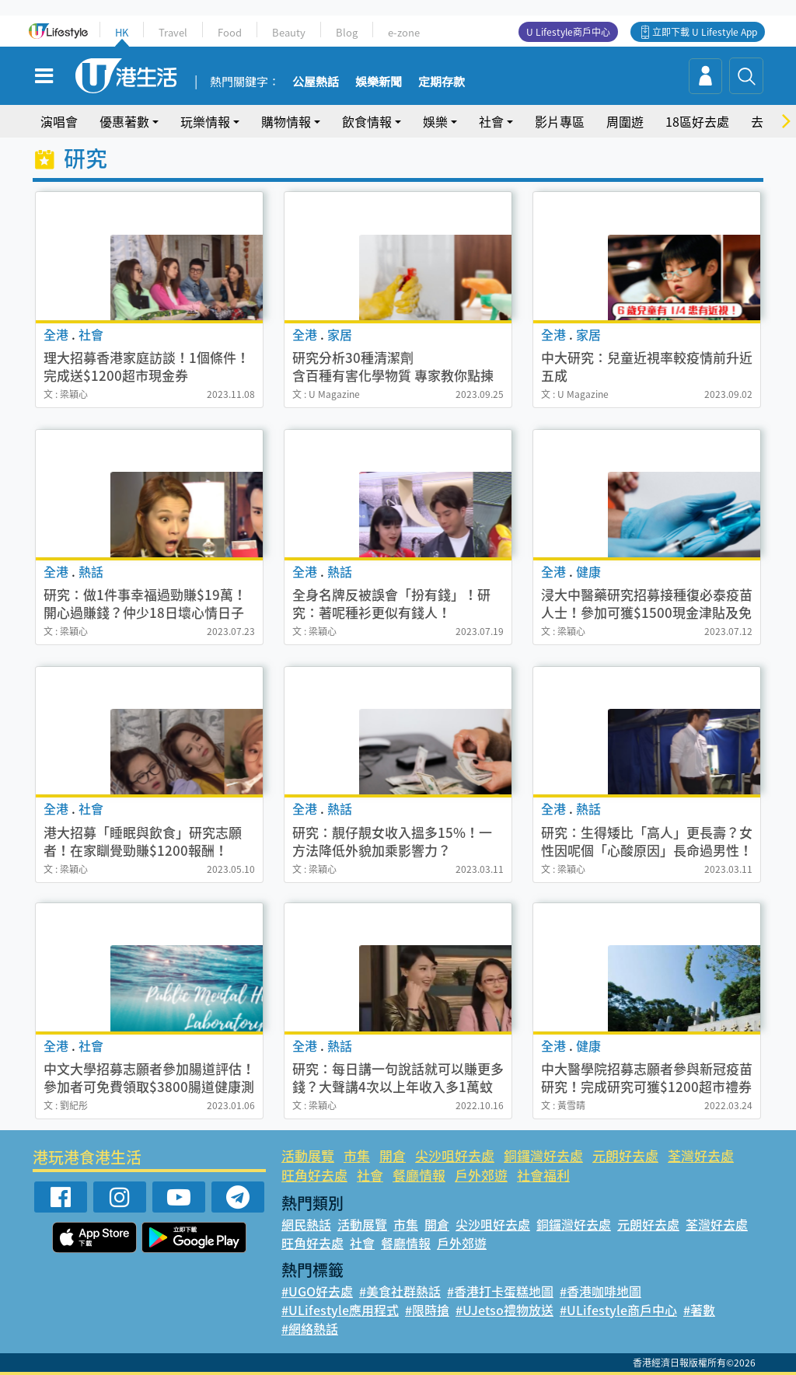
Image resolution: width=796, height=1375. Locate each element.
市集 (357, 1155)
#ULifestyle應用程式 (340, 1309)
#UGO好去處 (317, 1291)
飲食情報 (367, 121)
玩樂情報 (205, 121)
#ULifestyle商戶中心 (618, 1309)
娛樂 (435, 121)
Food (230, 32)
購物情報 (286, 121)
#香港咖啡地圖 (600, 1291)
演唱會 (59, 121)
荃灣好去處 (701, 1155)
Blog (347, 32)
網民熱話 (306, 1224)
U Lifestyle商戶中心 (568, 32)
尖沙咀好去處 (454, 1155)
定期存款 (441, 82)
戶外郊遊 (481, 1175)
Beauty (288, 32)
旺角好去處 (314, 1175)
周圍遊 (625, 121)
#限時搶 (427, 1309)
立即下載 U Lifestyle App (704, 32)
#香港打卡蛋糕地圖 (500, 1291)
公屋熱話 (315, 82)
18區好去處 (697, 121)
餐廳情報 (419, 1175)
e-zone (404, 32)
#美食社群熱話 (400, 1291)
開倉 (392, 1155)
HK (121, 32)
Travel (173, 32)
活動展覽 (307, 1155)
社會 (491, 121)
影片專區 (560, 121)
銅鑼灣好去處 (543, 1155)
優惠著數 (124, 121)
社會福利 (543, 1175)
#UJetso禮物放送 (504, 1309)
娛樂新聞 (378, 82)
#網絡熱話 (309, 1328)
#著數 (699, 1309)
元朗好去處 (625, 1155)
